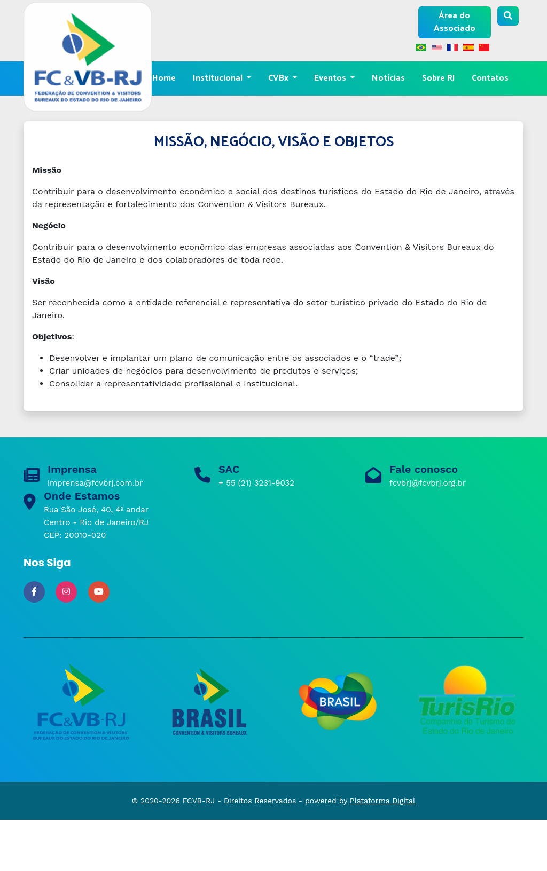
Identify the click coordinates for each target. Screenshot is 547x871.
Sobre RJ (438, 78)
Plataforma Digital (382, 800)
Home (164, 78)
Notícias (388, 78)
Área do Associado (454, 22)
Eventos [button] (331, 78)
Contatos (490, 78)
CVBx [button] (279, 78)
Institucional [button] (219, 78)
